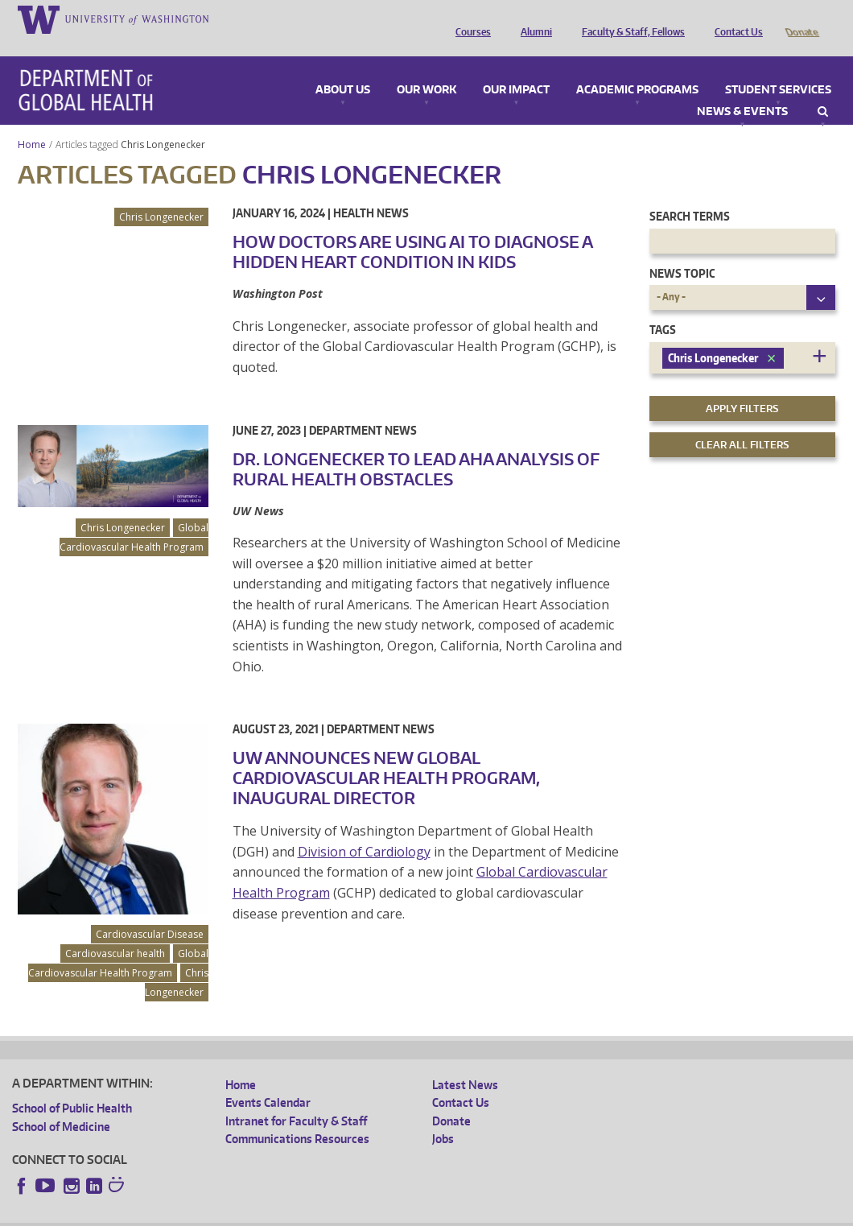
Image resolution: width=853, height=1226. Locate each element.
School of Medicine (61, 1104)
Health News (371, 190)
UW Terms (289, 1213)
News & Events (742, 89)
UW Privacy (224, 1213)
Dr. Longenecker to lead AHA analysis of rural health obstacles (416, 446)
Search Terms (689, 193)
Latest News (465, 1062)
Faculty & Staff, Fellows (629, 18)
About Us (342, 67)
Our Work (426, 67)
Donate (801, 18)
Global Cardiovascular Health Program (134, 514)
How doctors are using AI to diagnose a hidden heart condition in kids (412, 229)
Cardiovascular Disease (150, 911)
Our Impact (516, 67)
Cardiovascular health (115, 931)
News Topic (682, 251)
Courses (469, 18)
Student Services (778, 67)
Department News (363, 408)
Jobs (443, 1116)
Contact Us (735, 18)
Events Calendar (268, 1080)
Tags (662, 307)
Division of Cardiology (364, 829)
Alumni (532, 18)
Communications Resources (297, 1116)
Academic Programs (637, 67)
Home (32, 122)
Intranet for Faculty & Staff (296, 1098)
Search (822, 89)
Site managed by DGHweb (385, 1213)
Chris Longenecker (164, 122)
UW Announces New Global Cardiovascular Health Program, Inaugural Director (386, 755)
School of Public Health (72, 1085)
